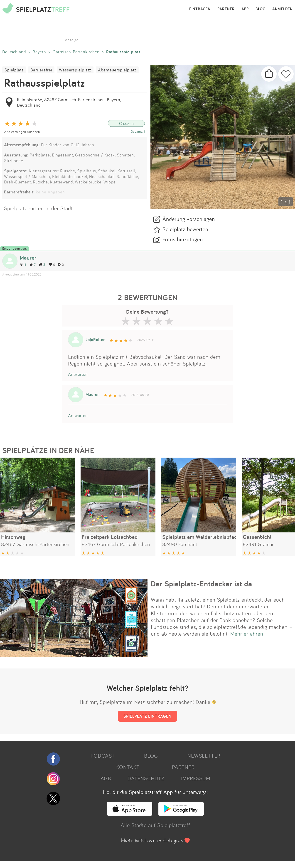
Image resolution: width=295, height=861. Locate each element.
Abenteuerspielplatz (117, 70)
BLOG (261, 9)
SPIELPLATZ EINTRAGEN (147, 716)
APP (245, 9)
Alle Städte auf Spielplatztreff (155, 825)
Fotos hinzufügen (182, 239)
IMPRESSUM (195, 778)
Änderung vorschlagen (188, 218)
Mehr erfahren (246, 633)
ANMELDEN (282, 9)
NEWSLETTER (203, 755)
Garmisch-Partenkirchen (76, 51)
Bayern (39, 51)
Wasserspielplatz (75, 70)
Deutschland (14, 51)
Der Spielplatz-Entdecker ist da (201, 584)
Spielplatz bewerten (185, 229)
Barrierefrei (41, 70)
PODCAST (103, 755)
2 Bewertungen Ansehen (22, 131)
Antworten (78, 374)
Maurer (28, 257)
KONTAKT (128, 766)
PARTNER (226, 9)
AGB (106, 778)
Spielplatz (14, 70)
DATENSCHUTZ (146, 778)
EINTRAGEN (200, 9)
